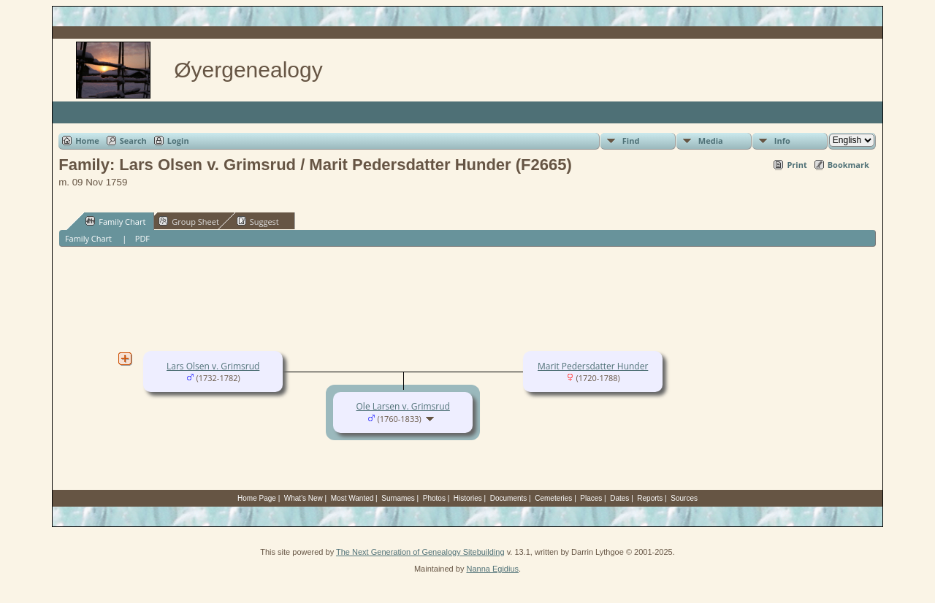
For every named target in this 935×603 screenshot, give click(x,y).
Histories (468, 498)
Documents (508, 498)
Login (178, 140)
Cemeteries (553, 498)
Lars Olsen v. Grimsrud (213, 366)
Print (796, 164)
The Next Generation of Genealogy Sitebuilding (420, 552)
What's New (303, 498)
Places (591, 498)
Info (782, 140)
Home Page (256, 498)
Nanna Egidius (492, 568)
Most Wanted (352, 498)
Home (87, 140)
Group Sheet (189, 221)
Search (133, 140)
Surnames (398, 498)
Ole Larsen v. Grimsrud (403, 406)
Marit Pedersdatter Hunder (593, 366)
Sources (684, 498)
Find (631, 140)
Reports (650, 498)
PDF (142, 238)
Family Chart (115, 221)
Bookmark (848, 164)
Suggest (258, 221)
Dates (619, 498)
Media (710, 140)
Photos (434, 498)
